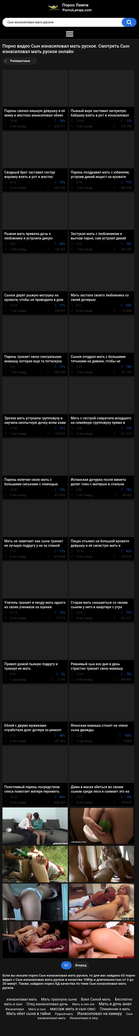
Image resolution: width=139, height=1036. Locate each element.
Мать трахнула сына (59, 999)
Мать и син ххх (83, 1004)
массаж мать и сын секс (72, 1009)
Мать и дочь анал (115, 1004)
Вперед (81, 965)
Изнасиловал (14, 1009)
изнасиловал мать (22, 999)
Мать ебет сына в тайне (28, 1013)
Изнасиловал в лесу (84, 1018)
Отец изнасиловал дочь (47, 1004)
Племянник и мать (115, 1009)
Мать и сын (37, 1009)
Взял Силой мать (96, 999)
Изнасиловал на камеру (99, 1013)
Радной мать (64, 1014)
